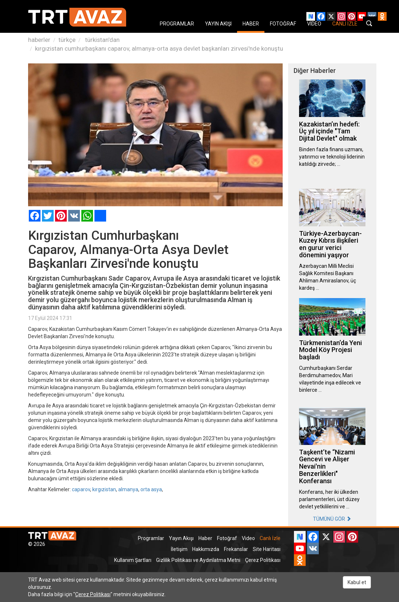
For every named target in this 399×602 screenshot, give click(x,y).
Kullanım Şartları (132, 560)
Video (248, 538)
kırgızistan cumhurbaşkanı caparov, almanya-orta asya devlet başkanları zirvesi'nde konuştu (159, 48)
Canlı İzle (270, 538)
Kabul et (357, 582)
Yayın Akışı (181, 538)
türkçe (66, 39)
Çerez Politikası (262, 560)
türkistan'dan (102, 39)
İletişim (179, 549)
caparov (81, 489)
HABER (251, 24)
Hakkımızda (205, 549)
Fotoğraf (227, 538)
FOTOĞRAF (283, 24)
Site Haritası (266, 549)
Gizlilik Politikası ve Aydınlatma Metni (198, 560)
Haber (205, 538)
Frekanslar (236, 549)
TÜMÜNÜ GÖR (332, 519)
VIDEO (314, 24)
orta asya (151, 489)
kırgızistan (104, 489)
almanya (128, 489)
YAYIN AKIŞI (218, 24)
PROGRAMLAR (177, 24)
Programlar (151, 538)
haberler (39, 39)
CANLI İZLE (344, 24)
